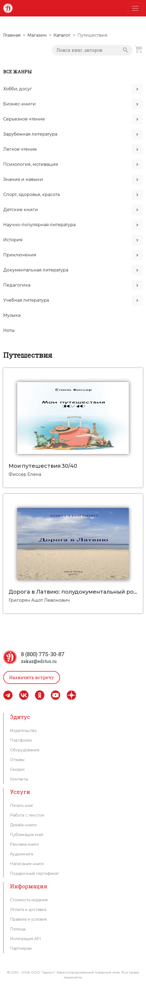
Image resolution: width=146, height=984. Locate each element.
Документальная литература (35, 270)
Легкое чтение (20, 149)
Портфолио (21, 740)
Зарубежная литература (30, 134)
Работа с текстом (27, 815)
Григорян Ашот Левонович (39, 600)
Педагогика (16, 285)
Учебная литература (26, 300)
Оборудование (25, 750)
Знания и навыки (23, 179)
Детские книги (20, 209)
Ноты (9, 330)
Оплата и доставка (28, 909)
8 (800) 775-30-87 (43, 654)
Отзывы (17, 759)
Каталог (62, 35)
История (13, 239)
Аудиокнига (21, 854)
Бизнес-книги (19, 103)
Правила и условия (28, 919)
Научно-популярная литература (39, 224)
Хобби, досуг (17, 88)
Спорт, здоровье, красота (31, 194)
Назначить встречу (31, 677)
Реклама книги (24, 844)
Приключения (19, 254)
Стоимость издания (29, 899)
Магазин (37, 35)
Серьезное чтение (24, 119)
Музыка (11, 315)
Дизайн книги (23, 825)
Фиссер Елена (25, 474)
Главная (12, 35)
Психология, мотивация (30, 164)
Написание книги (27, 863)
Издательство (23, 730)
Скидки (17, 769)
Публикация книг (27, 834)
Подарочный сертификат (34, 873)
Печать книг (21, 805)
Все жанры (17, 71)
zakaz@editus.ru (39, 661)
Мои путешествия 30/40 (43, 466)
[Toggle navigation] (135, 8)
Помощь (18, 929)
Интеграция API (25, 938)
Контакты (19, 779)
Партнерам (21, 948)
